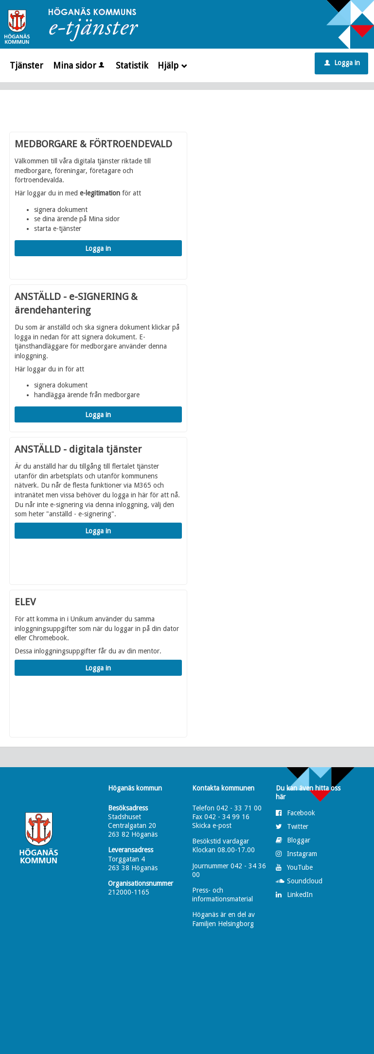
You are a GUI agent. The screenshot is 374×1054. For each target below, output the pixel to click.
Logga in (342, 63)
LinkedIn (300, 894)
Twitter (297, 826)
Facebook (301, 813)
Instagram (302, 854)
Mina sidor (79, 65)
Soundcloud (304, 881)
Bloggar (298, 840)
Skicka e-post (212, 825)
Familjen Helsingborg (223, 924)
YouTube (300, 867)
